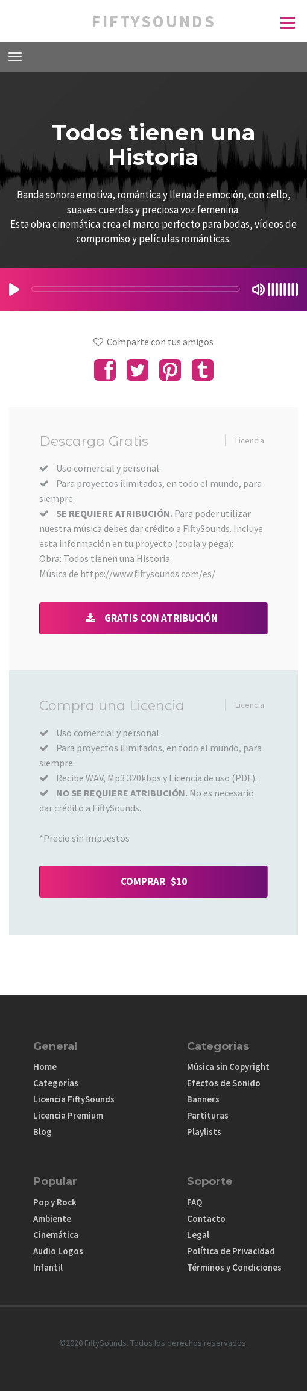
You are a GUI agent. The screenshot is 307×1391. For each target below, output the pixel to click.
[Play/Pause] (14, 289)
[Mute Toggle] (258, 289)
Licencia (250, 440)
